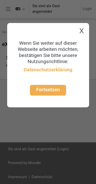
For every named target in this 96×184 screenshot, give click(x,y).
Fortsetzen (48, 90)
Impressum (17, 177)
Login (87, 8)
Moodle (34, 162)
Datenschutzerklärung (48, 70)
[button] (20, 9)
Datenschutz (42, 177)
